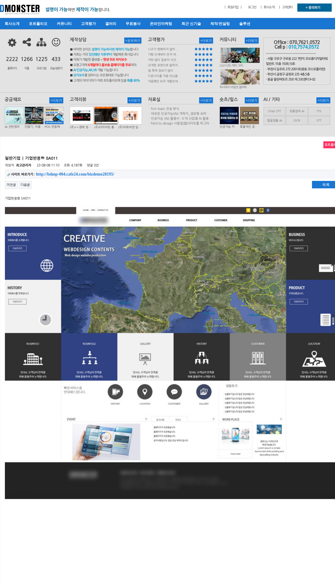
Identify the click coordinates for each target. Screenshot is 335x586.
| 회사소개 (267, 7)
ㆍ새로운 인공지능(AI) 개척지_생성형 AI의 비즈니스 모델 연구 (179, 114)
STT (319, 120)
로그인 (252, 7)
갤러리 (110, 24)
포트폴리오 (38, 24)
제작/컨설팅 (220, 24)
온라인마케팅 (161, 24)
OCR (297, 120)
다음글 (25, 184)
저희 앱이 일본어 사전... (163, 59)
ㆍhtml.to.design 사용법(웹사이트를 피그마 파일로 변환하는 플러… (180, 123)
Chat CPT (274, 111)
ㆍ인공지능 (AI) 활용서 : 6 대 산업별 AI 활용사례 (180, 119)
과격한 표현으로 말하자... (164, 65)
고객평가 (88, 24)
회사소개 (12, 24)
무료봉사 (133, 24)
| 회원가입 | (233, 7)
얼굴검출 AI (274, 120)
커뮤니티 (64, 24)
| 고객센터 (286, 7)
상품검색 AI (296, 111)
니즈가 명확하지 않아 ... (163, 49)
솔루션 (244, 24)
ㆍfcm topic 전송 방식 (163, 108)
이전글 (11, 184)
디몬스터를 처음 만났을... (164, 76)
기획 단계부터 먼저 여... (163, 54)
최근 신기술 (191, 24)
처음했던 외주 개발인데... (164, 81)
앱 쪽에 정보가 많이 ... (162, 70)
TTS (319, 111)
